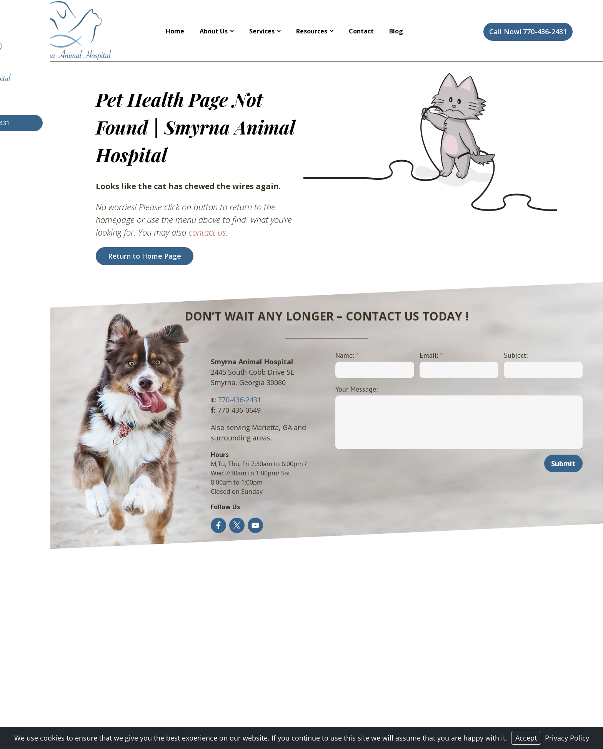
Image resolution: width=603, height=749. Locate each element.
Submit (561, 463)
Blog (396, 31)
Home (175, 31)
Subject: (504, 355)
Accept (526, 737)
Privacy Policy (567, 737)
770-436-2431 (201, 399)
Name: (319, 355)
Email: (411, 355)
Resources (311, 31)
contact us (182, 232)
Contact (361, 31)
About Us (214, 31)
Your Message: (329, 389)
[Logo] (71, 30)
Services (262, 31)
